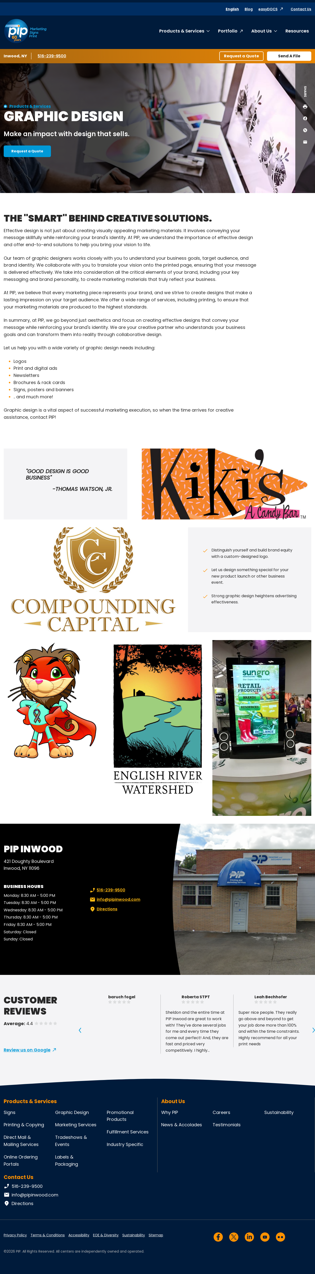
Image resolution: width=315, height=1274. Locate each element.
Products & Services (181, 31)
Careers (221, 1112)
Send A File (289, 56)
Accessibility (78, 1235)
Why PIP (169, 1112)
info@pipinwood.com (114, 899)
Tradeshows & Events (71, 1140)
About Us (261, 31)
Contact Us (301, 9)
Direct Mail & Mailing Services (21, 1140)
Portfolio (227, 31)
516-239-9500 (52, 56)
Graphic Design (72, 1112)
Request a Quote (241, 56)
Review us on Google (27, 1050)
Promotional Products (120, 1116)
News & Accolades (181, 1125)
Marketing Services (75, 1125)
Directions (103, 909)
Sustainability (279, 1112)
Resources (297, 31)
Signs (10, 1112)
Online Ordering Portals (21, 1160)
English (232, 9)
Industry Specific (125, 1144)
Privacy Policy (15, 1235)
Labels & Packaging (66, 1160)
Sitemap (156, 1235)
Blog (249, 9)
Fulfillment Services (128, 1132)
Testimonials (227, 1125)
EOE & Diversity (106, 1235)
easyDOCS (268, 9)
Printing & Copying (24, 1125)
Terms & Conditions (48, 1235)
